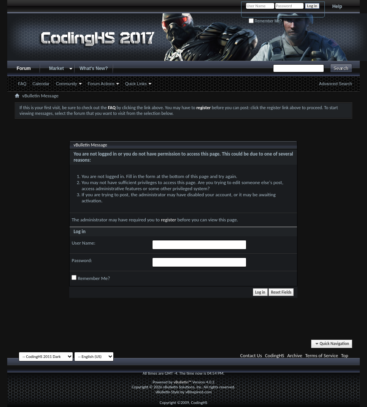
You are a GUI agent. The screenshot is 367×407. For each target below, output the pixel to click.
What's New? (93, 68)
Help (337, 6)
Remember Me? (265, 21)
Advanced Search (335, 83)
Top (344, 355)
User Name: (83, 243)
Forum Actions (101, 83)
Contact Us (251, 355)
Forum (24, 68)
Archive (294, 355)
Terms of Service (321, 355)
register (168, 220)
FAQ (22, 83)
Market (56, 68)
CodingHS (274, 355)
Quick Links (136, 83)
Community (66, 83)
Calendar (40, 83)
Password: (81, 260)
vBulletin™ (182, 382)
